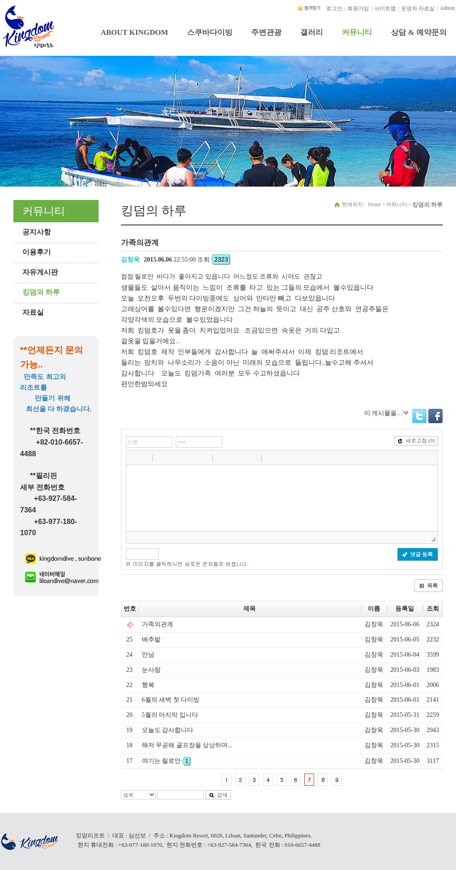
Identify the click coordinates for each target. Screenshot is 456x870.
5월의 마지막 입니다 (170, 715)
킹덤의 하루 (41, 292)
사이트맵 (385, 8)
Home (374, 204)
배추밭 (151, 639)
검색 (218, 795)
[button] (134, 458)
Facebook (435, 416)
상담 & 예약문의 (419, 32)
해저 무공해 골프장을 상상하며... (187, 745)
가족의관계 (157, 624)
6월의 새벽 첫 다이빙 (171, 699)
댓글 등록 (417, 554)
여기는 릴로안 (166, 761)
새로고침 (416, 440)
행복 (148, 685)
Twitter (419, 416)
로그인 (334, 8)
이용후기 (36, 252)
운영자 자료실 (418, 8)
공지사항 (36, 232)
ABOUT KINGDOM (134, 32)
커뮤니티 (357, 32)
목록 (428, 586)
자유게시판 (40, 272)
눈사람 (151, 669)
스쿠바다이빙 (209, 32)
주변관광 (266, 32)
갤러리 (311, 32)
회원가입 (358, 8)
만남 (148, 654)
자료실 (33, 312)
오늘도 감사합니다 (168, 730)
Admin (447, 8)
